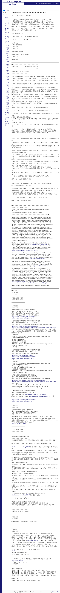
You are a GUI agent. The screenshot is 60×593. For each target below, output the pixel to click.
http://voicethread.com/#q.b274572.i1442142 (24, 250)
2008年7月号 (7, 96)
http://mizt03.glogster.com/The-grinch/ (38, 283)
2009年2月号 (7, 53)
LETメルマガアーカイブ (7, 23)
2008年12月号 (7, 65)
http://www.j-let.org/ (32, 540)
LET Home (56, 3)
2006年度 (7, 118)
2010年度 (7, 33)
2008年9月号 (7, 84)
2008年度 (7, 42)
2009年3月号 (7, 47)
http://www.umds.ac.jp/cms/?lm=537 (35, 394)
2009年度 (7, 37)
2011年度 (7, 28)
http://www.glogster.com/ (18, 281)
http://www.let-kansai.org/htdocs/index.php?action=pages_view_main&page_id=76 (24, 400)
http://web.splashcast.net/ (37, 258)
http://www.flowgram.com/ (40, 266)
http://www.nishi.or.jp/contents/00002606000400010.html (28, 380)
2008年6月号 (7, 102)
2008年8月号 (7, 90)
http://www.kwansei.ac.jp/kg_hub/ (22, 355)
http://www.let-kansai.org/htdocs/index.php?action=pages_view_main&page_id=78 (24, 357)
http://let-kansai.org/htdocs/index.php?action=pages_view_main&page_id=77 (33, 381)
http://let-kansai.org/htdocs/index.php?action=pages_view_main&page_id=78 (33, 327)
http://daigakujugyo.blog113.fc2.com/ (39, 396)
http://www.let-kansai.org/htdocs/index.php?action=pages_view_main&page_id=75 (24, 317)
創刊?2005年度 (7, 123)
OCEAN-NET (55, 592)
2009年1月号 (7, 59)
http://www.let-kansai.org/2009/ (20, 447)
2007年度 (7, 113)
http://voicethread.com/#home (38, 244)
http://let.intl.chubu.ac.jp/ (18, 423)
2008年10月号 (7, 77)
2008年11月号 (7, 71)
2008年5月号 (7, 108)
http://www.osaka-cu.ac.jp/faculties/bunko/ (24, 326)
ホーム (7, 17)
